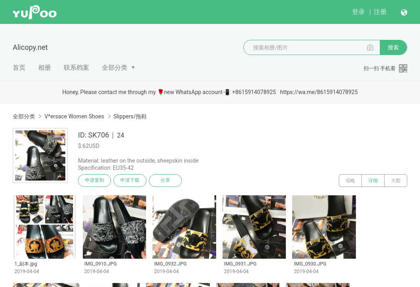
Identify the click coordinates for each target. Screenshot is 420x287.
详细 (373, 180)
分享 (166, 180)
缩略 (350, 180)
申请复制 (94, 180)
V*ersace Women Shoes (74, 116)
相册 (44, 67)
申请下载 (130, 180)
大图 (395, 180)
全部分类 (114, 67)
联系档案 (76, 67)
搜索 (393, 47)
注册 (380, 12)
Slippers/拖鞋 (130, 116)
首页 (19, 67)
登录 (358, 12)
